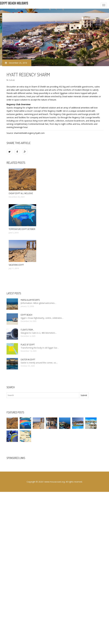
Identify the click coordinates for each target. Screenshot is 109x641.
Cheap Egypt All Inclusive (21, 193)
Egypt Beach (26, 314)
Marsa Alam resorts (30, 300)
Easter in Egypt (28, 359)
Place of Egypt (28, 344)
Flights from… (27, 329)
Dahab (12, 80)
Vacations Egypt (16, 265)
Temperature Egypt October (22, 229)
